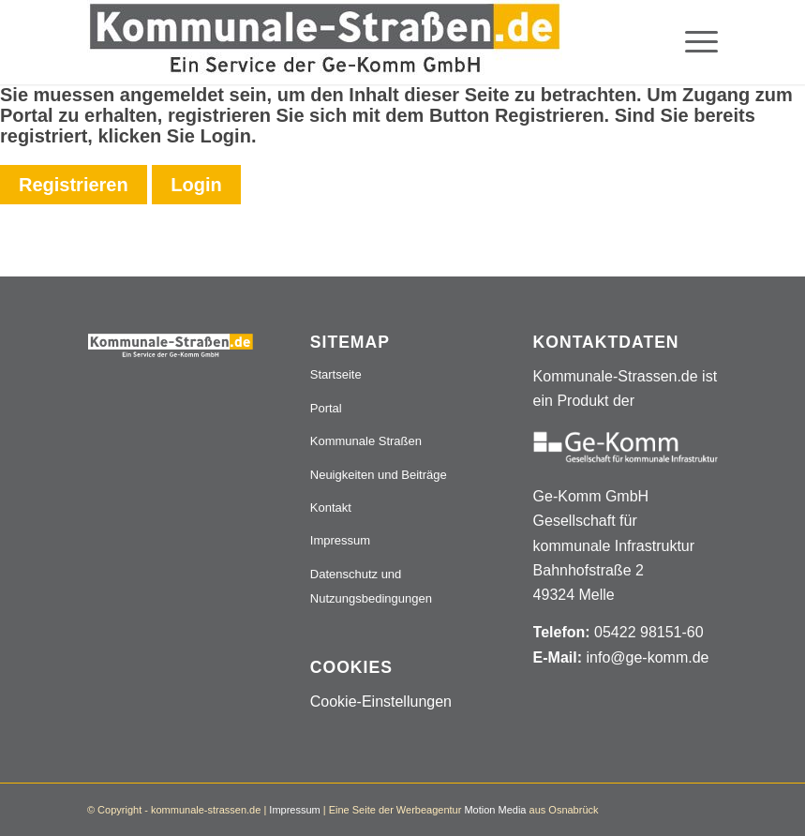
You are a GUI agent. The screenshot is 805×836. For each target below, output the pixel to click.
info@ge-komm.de (647, 657)
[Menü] (692, 42)
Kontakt (330, 507)
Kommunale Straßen (366, 441)
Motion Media (495, 809)
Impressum (340, 540)
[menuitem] (692, 42)
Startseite (336, 374)
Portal (326, 408)
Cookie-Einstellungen (381, 701)
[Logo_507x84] (324, 42)
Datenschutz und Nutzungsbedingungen (371, 586)
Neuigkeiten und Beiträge (378, 475)
